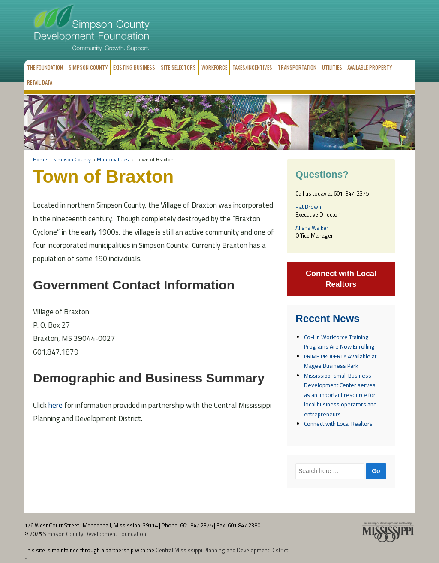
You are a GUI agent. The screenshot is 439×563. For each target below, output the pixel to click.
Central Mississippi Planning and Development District (222, 550)
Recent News (327, 318)
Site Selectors (178, 67)
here (55, 405)
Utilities (332, 67)
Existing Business (134, 67)
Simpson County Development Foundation (94, 534)
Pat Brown (308, 206)
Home (40, 159)
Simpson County (88, 67)
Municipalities (113, 159)
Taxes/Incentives (252, 67)
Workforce (214, 67)
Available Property (369, 67)
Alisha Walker (311, 227)
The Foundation (45, 67)
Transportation (297, 67)
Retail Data (39, 82)
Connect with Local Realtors (338, 423)
